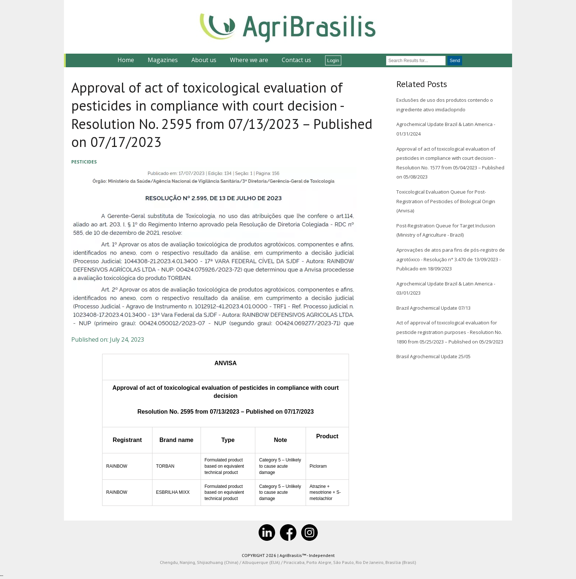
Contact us (296, 60)
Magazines (163, 60)
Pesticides (84, 162)
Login (333, 60)
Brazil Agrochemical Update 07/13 (433, 308)
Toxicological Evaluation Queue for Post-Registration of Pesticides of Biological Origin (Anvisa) (445, 201)
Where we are (249, 60)
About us (203, 60)
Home (126, 60)
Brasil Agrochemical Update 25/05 (433, 356)
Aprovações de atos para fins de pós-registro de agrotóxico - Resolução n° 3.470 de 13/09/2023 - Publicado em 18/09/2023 (450, 259)
